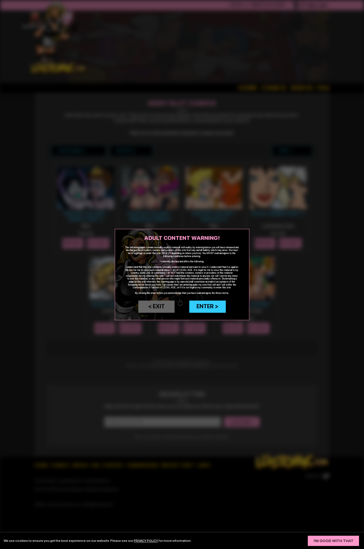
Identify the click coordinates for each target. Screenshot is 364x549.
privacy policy (146, 541)
